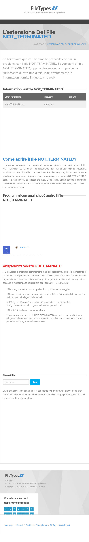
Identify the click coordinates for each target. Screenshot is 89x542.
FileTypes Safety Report (60, 525)
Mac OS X (25, 247)
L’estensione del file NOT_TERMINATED (66, 44)
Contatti (20, 525)
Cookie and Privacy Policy (36, 525)
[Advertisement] (44, 132)
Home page (38, 44)
